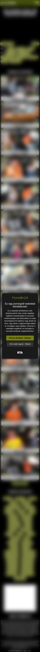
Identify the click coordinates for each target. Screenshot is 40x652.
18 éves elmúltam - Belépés (20, 338)
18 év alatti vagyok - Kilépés (20, 344)
